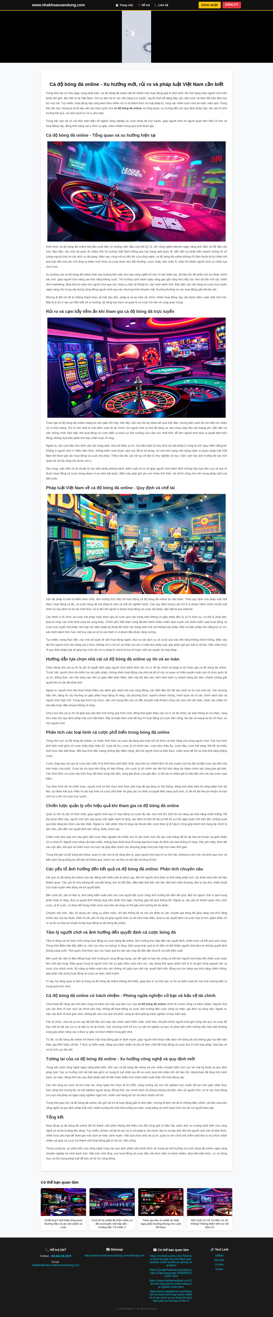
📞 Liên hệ (161, 5)
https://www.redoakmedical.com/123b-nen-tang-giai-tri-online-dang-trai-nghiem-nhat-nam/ (170, 1283)
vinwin (219, 1269)
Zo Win (219, 1264)
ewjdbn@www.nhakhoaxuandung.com (55, 1265)
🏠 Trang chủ (124, 5)
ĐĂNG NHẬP (209, 5)
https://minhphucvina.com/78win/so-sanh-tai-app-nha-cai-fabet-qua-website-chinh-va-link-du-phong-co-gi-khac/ (171, 1260)
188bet (219, 1255)
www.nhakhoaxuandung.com (58, 5)
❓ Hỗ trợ (143, 5)
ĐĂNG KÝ (231, 4)
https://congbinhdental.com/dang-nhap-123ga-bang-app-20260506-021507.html (171, 1273)
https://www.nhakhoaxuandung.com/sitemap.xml (114, 1255)
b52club (219, 1260)
